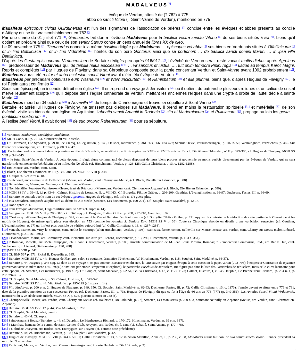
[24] (97, 87)
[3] (88, 32)
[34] (207, 111)
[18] (177, 74)
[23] (52, 83)
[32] (278, 106)
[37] (70, 120)
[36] (44, 115)
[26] (52, 92)
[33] (163, 111)
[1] (169, 3)
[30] (214, 101)
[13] (4, 64)
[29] (91, 101)
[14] (123, 64)
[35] (239, 111)
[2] (183, 27)
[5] (219, 36)
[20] (144, 78)
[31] (247, 106)
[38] (131, 120)
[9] (293, 46)
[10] (45, 50)
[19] (102, 78)
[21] (180, 78)
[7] (43, 46)
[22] (287, 78)
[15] (235, 64)
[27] (15, 97)
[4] (64, 36)
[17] (292, 69)
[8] (205, 46)
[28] (64, 101)
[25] (172, 87)
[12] (164, 60)
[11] (90, 50)
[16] (42, 69)
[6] (272, 36)
